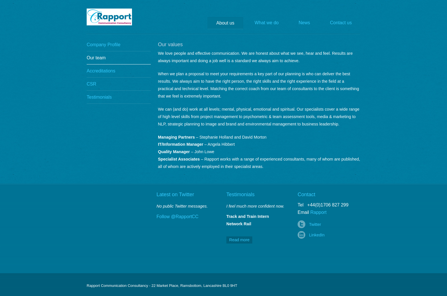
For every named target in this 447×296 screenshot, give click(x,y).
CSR (91, 84)
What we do (267, 22)
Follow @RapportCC (177, 216)
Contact (306, 194)
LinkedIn (316, 235)
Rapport (113, 17)
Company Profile (103, 44)
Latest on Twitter (175, 194)
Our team (96, 57)
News (304, 22)
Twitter (315, 224)
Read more (239, 240)
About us (225, 23)
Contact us (341, 22)
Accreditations (101, 70)
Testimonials (99, 97)
